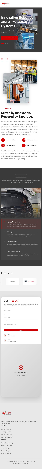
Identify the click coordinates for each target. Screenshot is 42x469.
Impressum (16, 463)
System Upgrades (6, 448)
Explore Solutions (10, 38)
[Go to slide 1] (2, 43)
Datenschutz (25, 463)
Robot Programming (7, 443)
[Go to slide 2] (5, 43)
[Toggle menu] (39, 3)
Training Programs (6, 451)
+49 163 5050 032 (12, 336)
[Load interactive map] (21, 370)
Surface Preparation (6, 429)
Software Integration (7, 445)
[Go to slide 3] (7, 43)
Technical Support (6, 453)
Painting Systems (6, 432)
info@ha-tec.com (12, 341)
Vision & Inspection (6, 434)
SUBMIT (21, 330)
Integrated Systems (6, 437)
